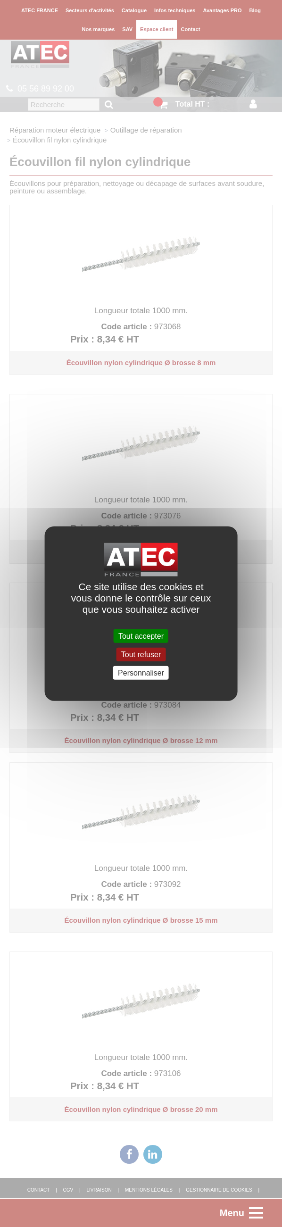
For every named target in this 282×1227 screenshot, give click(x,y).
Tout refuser (141, 654)
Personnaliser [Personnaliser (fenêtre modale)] (141, 673)
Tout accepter (141, 636)
